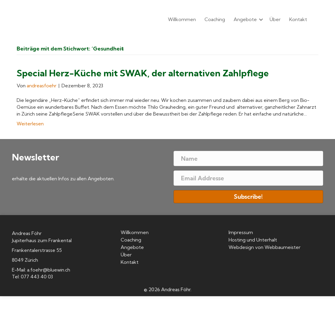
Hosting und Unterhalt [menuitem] (253, 240)
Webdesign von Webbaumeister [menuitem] (265, 247)
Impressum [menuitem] (241, 232)
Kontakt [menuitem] (298, 19)
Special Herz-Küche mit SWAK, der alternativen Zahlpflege (143, 73)
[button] (261, 19)
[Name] (248, 158)
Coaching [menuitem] (215, 19)
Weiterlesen (30, 124)
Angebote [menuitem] (245, 19)
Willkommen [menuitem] (182, 19)
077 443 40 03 (37, 277)
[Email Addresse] (248, 178)
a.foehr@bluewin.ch (48, 270)
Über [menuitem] (275, 19)
